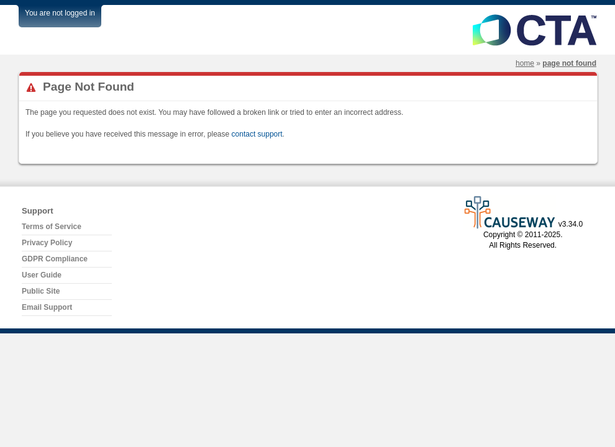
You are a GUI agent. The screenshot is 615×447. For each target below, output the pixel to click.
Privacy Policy (47, 242)
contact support (257, 134)
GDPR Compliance (55, 259)
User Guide (42, 275)
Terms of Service (51, 226)
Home (525, 63)
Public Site (41, 291)
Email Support (47, 307)
